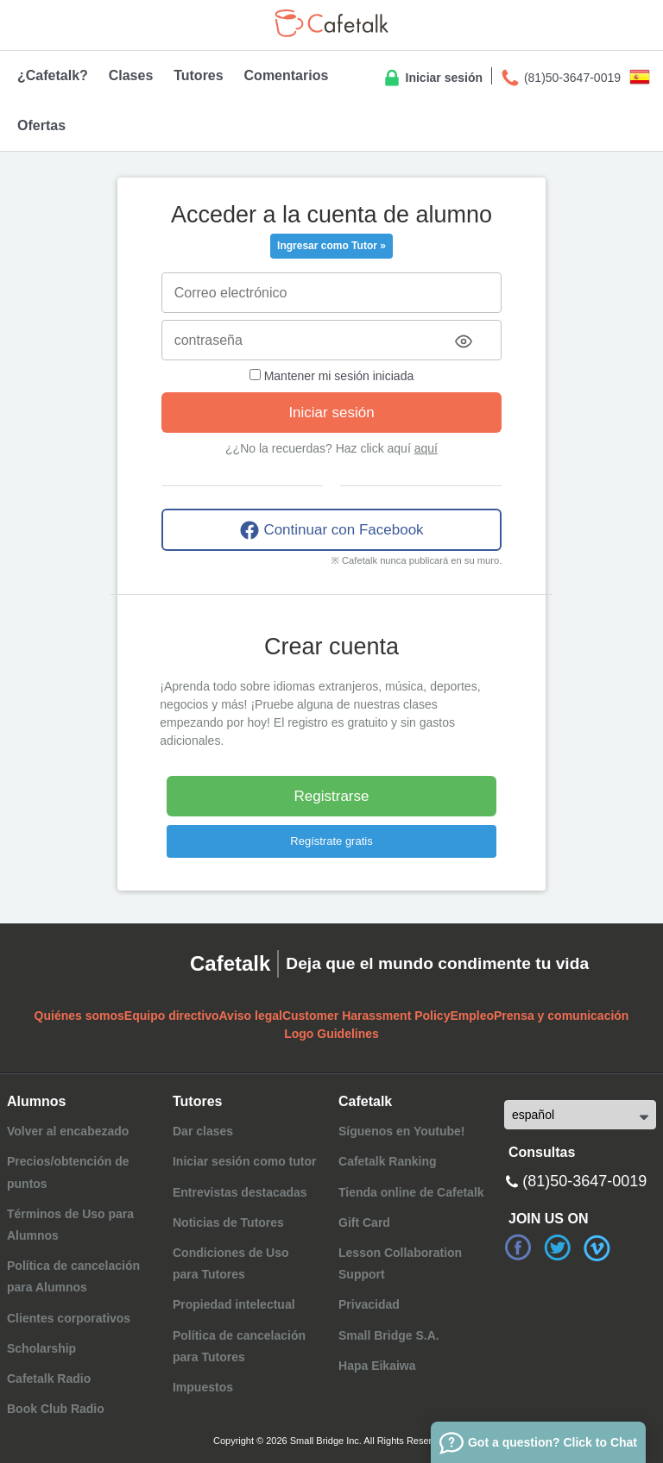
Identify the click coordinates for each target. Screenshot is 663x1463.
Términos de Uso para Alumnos (70, 1224)
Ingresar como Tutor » (331, 246)
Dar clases (203, 1131)
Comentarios (286, 75)
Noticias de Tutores (228, 1222)
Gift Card (364, 1222)
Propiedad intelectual (234, 1304)
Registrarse (331, 796)
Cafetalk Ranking (387, 1161)
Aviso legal (250, 1015)
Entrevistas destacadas (240, 1192)
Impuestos (203, 1387)
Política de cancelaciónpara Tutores (239, 1346)
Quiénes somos (79, 1015)
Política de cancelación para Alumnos (73, 1276)
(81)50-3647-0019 (560, 78)
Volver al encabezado (68, 1131)
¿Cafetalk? (52, 75)
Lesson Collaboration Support (400, 1263)
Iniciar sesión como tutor (244, 1161)
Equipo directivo (171, 1015)
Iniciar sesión (432, 78)
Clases (131, 75)
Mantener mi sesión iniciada (331, 376)
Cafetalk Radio (49, 1378)
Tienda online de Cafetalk (411, 1192)
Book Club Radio (55, 1409)
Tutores (198, 75)
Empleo (472, 1015)
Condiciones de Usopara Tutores (231, 1263)
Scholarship (41, 1348)
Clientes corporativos (68, 1318)
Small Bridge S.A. (388, 1335)
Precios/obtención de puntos (68, 1172)
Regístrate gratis (331, 841)
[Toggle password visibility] (463, 341)
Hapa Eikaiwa (377, 1365)
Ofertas (41, 125)
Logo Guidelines (331, 1034)
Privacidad (369, 1304)
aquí (426, 448)
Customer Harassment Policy (366, 1015)
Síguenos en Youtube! (401, 1131)
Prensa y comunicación (561, 1015)
